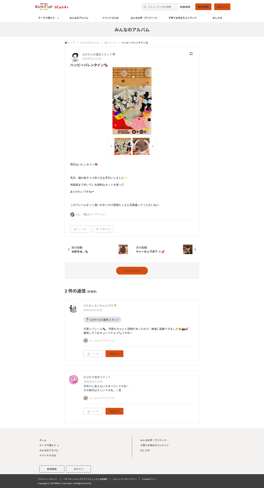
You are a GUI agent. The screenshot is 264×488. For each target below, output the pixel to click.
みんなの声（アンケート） (145, 17)
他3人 (87, 214)
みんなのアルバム (79, 17)
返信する (114, 353)
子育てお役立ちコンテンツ (183, 17)
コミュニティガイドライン (125, 479)
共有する (102, 229)
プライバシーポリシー (48, 479)
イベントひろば (110, 17)
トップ (71, 42)
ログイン (222, 7)
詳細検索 (185, 7)
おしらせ (217, 17)
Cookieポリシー (149, 479)
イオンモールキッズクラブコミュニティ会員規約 (85, 479)
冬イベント (110, 42)
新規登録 (203, 7)
